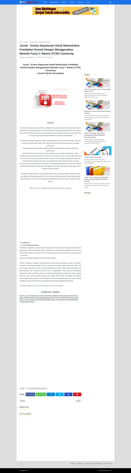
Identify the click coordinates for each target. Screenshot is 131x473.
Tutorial (80, 2)
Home (45, 2)
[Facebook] (30, 394)
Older (78, 401)
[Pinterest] (77, 394)
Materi (63, 2)
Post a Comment (48, 57)
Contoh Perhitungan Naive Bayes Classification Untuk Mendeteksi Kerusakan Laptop (94, 135)
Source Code (53, 2)
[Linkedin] (68, 394)
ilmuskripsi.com (108, 470)
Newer (23, 401)
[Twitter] (41, 394)
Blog (87, 2)
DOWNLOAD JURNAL (50, 292)
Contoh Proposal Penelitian (93, 157)
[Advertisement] (50, 28)
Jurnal (71, 2)
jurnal (22, 388)
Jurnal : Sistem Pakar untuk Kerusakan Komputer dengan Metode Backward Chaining (96, 179)
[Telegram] (51, 394)
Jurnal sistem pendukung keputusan (37, 388)
